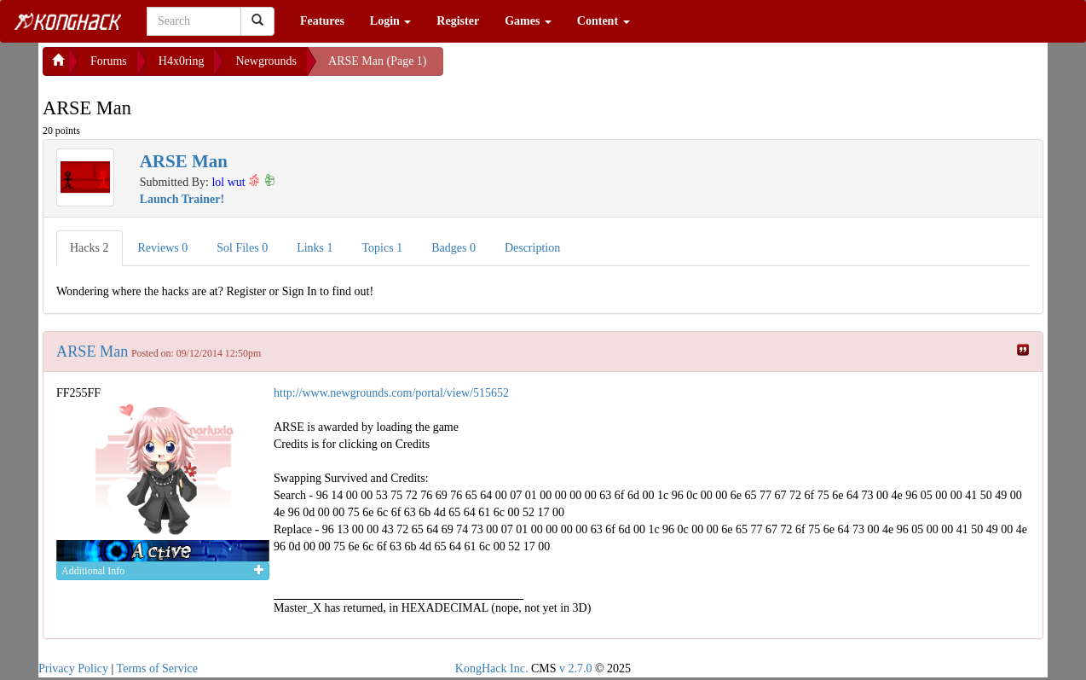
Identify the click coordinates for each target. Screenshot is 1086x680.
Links (314, 247)
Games (528, 21)
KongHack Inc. (492, 668)
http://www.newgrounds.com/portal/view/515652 (391, 392)
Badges (453, 247)
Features (322, 21)
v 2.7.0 (575, 668)
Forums (108, 61)
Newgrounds (266, 61)
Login (391, 21)
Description (532, 247)
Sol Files (242, 247)
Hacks (89, 247)
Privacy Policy (73, 668)
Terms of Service (157, 668)
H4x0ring (182, 61)
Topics (382, 247)
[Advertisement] (579, 68)
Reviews (163, 247)
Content (603, 21)
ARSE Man (92, 351)
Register (457, 21)
